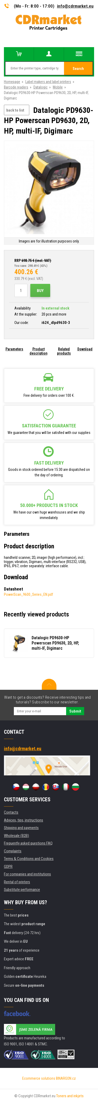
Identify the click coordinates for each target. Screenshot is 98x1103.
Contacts (11, 812)
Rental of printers (17, 882)
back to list (15, 110)
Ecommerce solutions (38, 1078)
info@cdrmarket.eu (75, 6)
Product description (38, 351)
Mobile (58, 87)
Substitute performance (22, 889)
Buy (40, 290)
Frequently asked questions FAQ (28, 843)
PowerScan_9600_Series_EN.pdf (28, 594)
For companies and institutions (27, 874)
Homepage (12, 82)
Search (78, 69)
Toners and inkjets (70, 1096)
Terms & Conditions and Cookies (29, 858)
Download (85, 349)
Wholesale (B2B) (16, 835)
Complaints (12, 851)
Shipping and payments (21, 827)
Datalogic (40, 87)
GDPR (8, 866)
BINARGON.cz (66, 1078)
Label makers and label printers (48, 82)
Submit (75, 711)
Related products (64, 351)
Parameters (14, 349)
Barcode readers (16, 87)
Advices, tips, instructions (23, 820)
